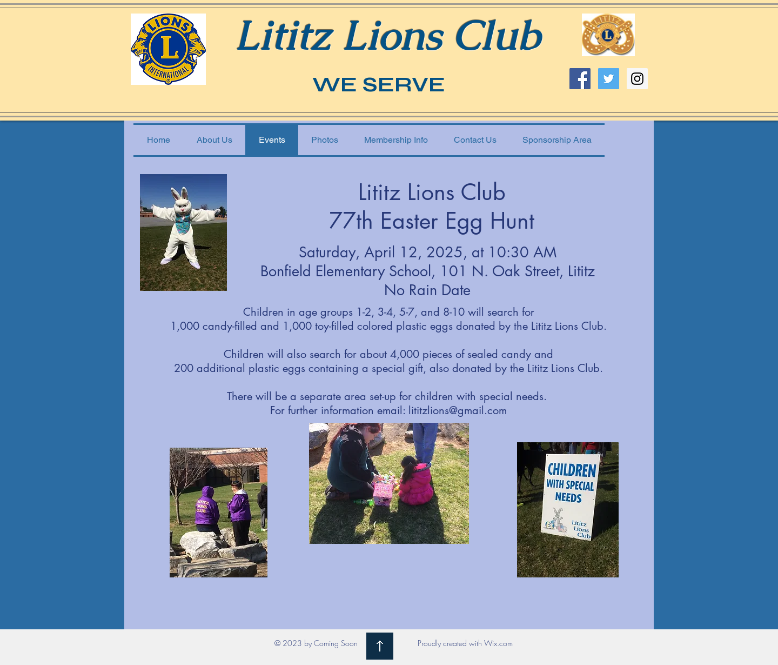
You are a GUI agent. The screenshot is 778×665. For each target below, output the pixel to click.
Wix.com (498, 643)
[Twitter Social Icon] (608, 78)
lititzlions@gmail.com (457, 410)
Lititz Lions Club (387, 35)
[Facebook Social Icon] (580, 78)
